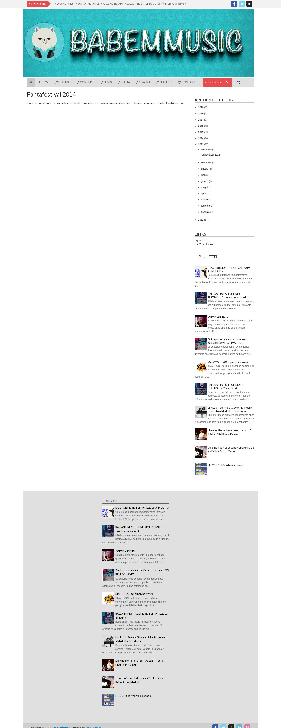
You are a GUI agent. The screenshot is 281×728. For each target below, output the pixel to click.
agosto (205, 168)
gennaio (205, 212)
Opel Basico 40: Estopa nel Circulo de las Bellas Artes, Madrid (231, 449)
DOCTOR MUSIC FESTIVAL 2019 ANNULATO (102, 3)
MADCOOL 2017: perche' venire (228, 362)
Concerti (86, 82)
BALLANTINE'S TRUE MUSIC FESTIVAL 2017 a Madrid (226, 386)
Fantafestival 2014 (51, 94)
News (106, 82)
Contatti (187, 82)
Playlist (164, 82)
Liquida (198, 240)
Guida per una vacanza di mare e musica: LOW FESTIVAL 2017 (227, 341)
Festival (63, 82)
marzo (204, 199)
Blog (43, 82)
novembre (206, 149)
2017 (201, 119)
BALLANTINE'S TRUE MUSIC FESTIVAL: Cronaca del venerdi (160, 3)
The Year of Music (204, 244)
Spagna (143, 82)
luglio (204, 175)
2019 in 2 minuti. (67, 3)
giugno (205, 181)
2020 (201, 107)
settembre (206, 162)
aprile (204, 193)
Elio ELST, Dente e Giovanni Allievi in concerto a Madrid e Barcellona (230, 409)
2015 (201, 132)
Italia (124, 82)
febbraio (205, 205)
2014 (201, 138)
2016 (201, 126)
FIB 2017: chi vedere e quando (226, 465)
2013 (201, 144)
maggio (205, 187)
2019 (201, 113)
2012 (201, 219)
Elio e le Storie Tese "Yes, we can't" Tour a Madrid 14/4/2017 (229, 431)
